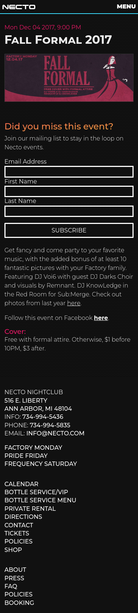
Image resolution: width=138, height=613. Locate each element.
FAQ (10, 586)
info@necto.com (55, 433)
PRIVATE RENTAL (30, 508)
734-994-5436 (42, 416)
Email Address (25, 161)
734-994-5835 (50, 425)
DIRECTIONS (23, 516)
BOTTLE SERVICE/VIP (36, 492)
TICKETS (16, 533)
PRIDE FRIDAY (25, 455)
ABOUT (15, 569)
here (74, 303)
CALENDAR (21, 484)
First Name (20, 181)
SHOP (13, 549)
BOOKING (19, 602)
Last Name (20, 200)
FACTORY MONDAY (33, 447)
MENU (126, 6)
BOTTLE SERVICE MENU (40, 500)
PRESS (14, 578)
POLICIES (18, 541)
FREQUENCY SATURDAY (40, 463)
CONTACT (18, 525)
